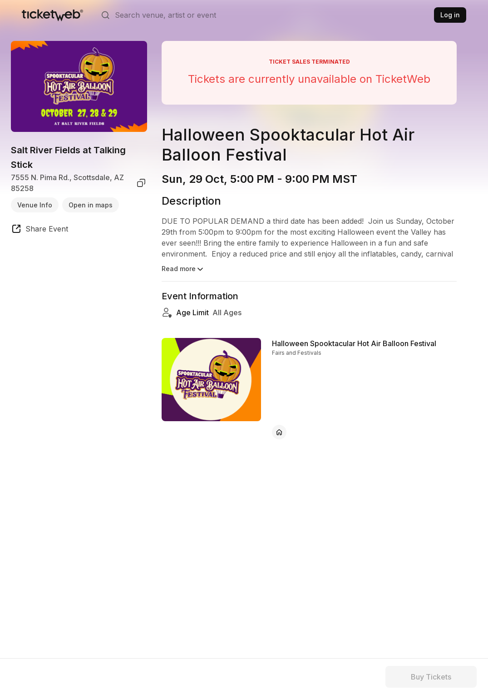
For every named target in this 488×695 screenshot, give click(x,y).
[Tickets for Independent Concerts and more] (52, 15)
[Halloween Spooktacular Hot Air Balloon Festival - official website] (279, 432)
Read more (183, 269)
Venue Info (34, 205)
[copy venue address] (141, 183)
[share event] (39, 230)
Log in (450, 15)
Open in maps (91, 205)
